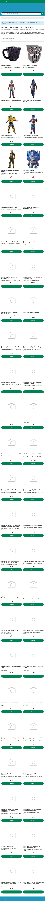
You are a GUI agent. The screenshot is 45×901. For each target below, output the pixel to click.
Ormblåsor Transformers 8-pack (7, 846)
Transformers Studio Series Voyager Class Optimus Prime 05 (9, 313)
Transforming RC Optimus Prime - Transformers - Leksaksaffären (11, 490)
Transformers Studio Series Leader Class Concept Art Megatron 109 (33, 242)
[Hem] (6, 1)
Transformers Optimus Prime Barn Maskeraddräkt (11, 100)
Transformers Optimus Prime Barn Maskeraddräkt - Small (11, 667)
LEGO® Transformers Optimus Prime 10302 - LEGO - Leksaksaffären (32, 454)
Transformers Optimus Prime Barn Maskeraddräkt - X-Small (33, 667)
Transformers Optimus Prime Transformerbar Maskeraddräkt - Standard (32, 383)
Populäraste (13, 40)
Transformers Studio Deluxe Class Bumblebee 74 (33, 702)
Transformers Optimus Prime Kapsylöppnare (10, 382)
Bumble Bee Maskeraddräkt (6, 135)
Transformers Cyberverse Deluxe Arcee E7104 (10, 702)
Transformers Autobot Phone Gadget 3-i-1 (31, 312)
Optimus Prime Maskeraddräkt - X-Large (9, 630)
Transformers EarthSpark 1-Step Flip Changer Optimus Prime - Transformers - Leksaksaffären (32, 347)
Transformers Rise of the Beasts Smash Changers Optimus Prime (11, 774)
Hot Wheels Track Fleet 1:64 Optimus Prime (10, 241)
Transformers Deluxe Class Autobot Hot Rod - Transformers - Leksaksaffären (32, 490)
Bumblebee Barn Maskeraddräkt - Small (9, 207)
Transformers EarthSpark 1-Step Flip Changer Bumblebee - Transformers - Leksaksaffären (10, 526)
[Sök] (42, 13)
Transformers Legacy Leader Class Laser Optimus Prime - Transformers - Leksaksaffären (11, 738)
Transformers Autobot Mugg (7, 65)
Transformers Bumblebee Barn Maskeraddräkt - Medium (11, 419)
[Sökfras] (21, 13)
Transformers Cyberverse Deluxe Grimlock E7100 (11, 453)
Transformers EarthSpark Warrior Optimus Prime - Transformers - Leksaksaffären (33, 738)
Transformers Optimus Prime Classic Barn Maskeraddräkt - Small (9, 278)
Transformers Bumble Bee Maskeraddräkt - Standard (10, 171)
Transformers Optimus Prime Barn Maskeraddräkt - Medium (33, 419)
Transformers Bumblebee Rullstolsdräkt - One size (33, 630)
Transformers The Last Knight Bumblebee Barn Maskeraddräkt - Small (32, 208)
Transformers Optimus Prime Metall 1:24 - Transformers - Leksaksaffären (31, 847)
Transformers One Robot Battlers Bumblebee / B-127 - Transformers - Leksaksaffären (11, 883)
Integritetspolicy (4, 899)
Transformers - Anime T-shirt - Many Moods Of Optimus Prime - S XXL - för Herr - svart (10, 562)
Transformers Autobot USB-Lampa (30, 65)
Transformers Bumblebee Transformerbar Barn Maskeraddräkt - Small (32, 278)
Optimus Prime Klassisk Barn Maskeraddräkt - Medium (32, 596)
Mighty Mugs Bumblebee (6, 595)
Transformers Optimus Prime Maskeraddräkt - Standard (32, 101)
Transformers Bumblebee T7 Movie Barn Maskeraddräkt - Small (31, 774)
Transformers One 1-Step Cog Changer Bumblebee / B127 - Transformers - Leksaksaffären (33, 883)
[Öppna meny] (2, 1)
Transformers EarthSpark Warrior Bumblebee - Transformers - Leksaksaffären (32, 810)
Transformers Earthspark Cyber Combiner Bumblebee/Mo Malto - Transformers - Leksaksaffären (9, 810)
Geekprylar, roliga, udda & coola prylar (22, 7)
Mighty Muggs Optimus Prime (29, 170)
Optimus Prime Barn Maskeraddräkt (30, 135)
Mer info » (12, 74)
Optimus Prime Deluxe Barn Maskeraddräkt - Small (33, 561)
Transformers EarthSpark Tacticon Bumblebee (32, 525)
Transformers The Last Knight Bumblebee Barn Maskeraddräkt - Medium (10, 347)
